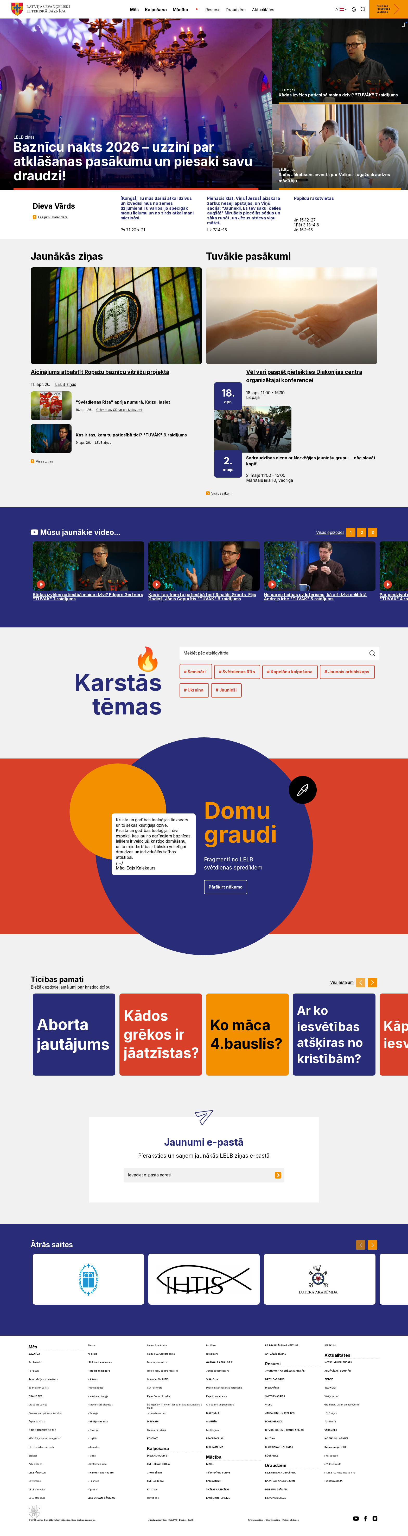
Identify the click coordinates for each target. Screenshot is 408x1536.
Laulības (211, 1345)
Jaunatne (94, 1447)
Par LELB (34, 1371)
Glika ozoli (332, 1455)
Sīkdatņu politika (272, 1520)
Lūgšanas (271, 1455)
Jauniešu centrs (156, 1413)
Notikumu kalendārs (338, 1362)
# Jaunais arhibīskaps (346, 671)
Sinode (91, 1345)
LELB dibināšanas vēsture (281, 1345)
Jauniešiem (154, 1472)
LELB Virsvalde (37, 1489)
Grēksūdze (212, 1379)
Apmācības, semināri (337, 1371)
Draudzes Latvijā (38, 1404)
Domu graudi (273, 1421)
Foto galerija (333, 1481)
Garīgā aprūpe (96, 1387)
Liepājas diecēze (275, 1498)
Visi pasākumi (221, 493)
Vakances (330, 1430)
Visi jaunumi (331, 1396)
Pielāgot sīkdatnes (290, 1520)
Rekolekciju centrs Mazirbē (162, 1371)
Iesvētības (153, 1498)
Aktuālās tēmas (275, 1354)
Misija (93, 1455)
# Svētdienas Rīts (237, 671)
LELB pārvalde (37, 1472)
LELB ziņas (24, 137)
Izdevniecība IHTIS (157, 1379)
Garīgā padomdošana (218, 1371)
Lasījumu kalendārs (53, 217)
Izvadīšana (212, 1354)
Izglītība (94, 1438)
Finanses (94, 1481)
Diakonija (94, 1430)
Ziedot (328, 1379)
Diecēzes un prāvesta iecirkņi (45, 1413)
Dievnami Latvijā (156, 1430)
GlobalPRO (172, 1520)
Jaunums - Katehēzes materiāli (285, 1371)
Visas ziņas (44, 461)
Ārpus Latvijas (37, 1421)
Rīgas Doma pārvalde (158, 1396)
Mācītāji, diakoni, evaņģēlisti (45, 1438)
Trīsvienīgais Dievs (218, 1472)
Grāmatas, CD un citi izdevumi (119, 410)
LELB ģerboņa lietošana (280, 1472)
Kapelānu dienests (216, 1396)
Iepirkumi (330, 1345)
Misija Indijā (214, 1447)
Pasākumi (330, 1421)
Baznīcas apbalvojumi (280, 1481)
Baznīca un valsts (39, 1387)
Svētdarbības (155, 1481)
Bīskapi (33, 1455)
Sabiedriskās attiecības (101, 1404)
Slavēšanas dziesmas (279, 1447)
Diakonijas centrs (157, 1362)
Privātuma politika (255, 1520)
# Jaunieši (226, 690)
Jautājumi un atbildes (280, 1413)
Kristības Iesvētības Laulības (388, 9)
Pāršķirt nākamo (226, 887)
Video (268, 1404)
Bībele (210, 1464)
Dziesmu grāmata (276, 1489)
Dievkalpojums (157, 1455)
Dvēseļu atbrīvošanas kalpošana (224, 1387)
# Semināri (195, 671)
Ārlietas (94, 1379)
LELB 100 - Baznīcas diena (340, 1472)
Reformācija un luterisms (43, 1379)
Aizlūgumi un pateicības (220, 1404)
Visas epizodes (330, 532)
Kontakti (152, 1438)
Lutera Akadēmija (157, 1345)
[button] (353, 9)
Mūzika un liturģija (99, 1396)
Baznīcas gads (274, 1379)
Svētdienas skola (98, 1464)
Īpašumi (94, 1489)
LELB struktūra (37, 1498)
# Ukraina (193, 690)
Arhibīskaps (35, 1464)
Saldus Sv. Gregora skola (161, 1354)
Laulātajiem (213, 1430)
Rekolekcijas (215, 1438)
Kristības (152, 1489)
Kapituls (92, 1354)
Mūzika (270, 1438)
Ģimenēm (212, 1421)
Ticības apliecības (218, 1489)
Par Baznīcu (35, 1362)
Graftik (191, 1520)
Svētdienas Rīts (275, 1396)
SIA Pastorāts (154, 1387)
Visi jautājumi (342, 982)
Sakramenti (213, 1481)
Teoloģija (94, 1413)
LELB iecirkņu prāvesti (41, 1447)
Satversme (35, 1481)
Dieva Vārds (272, 1387)
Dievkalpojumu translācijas (284, 1430)
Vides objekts (333, 1464)
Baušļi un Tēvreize (218, 1498)
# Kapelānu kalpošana (290, 671)
